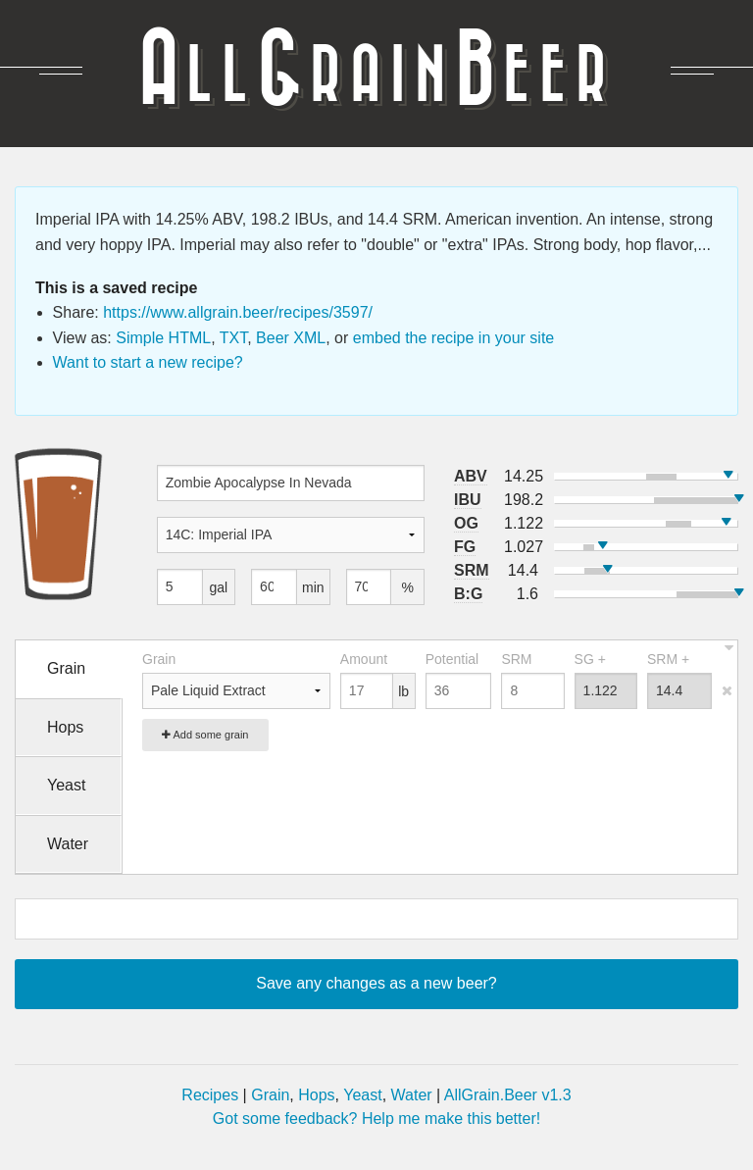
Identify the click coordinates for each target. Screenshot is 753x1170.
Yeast (362, 1095)
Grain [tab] (66, 668)
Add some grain (205, 734)
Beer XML (291, 338)
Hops (316, 1095)
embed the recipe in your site (453, 338)
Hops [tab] (65, 727)
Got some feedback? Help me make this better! (376, 1118)
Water (411, 1095)
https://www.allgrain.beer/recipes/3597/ (238, 312)
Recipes (209, 1095)
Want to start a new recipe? (148, 362)
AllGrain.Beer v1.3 (508, 1095)
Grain (270, 1095)
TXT (233, 338)
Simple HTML (163, 338)
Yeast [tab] (66, 785)
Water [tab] (67, 844)
